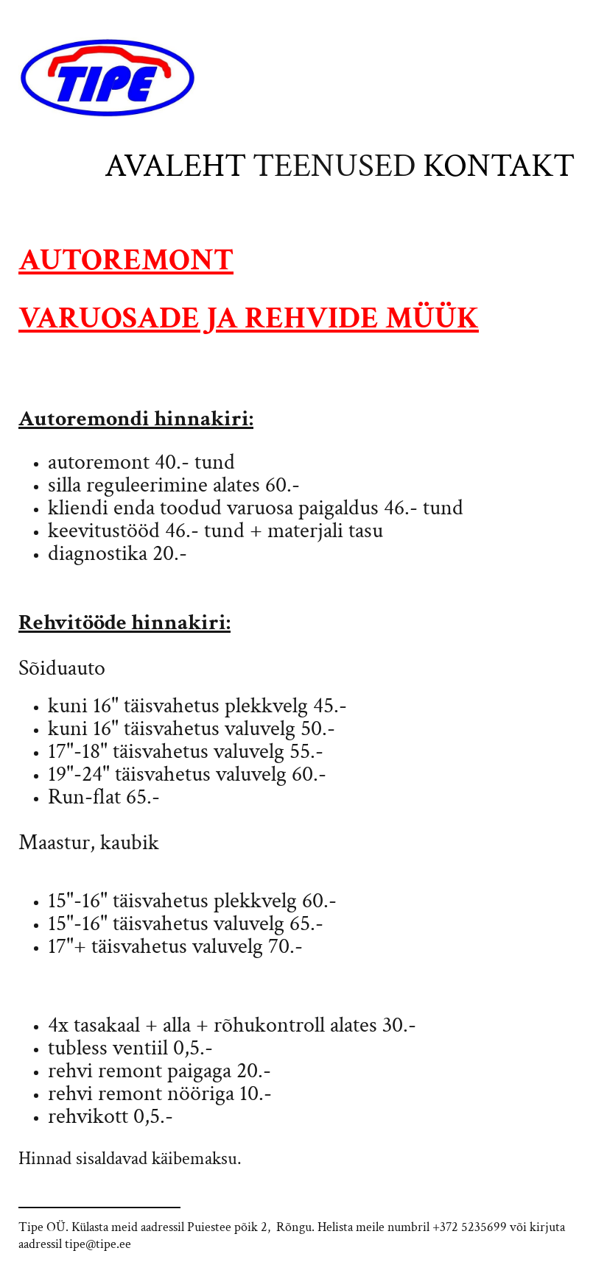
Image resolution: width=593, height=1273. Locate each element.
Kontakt (499, 166)
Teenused (334, 166)
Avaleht (175, 166)
